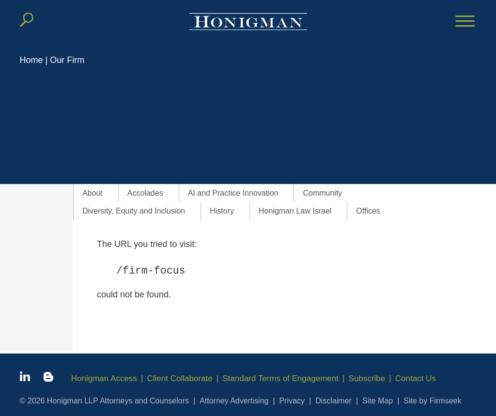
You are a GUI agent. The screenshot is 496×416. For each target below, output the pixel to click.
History (222, 211)
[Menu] (465, 22)
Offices (368, 211)
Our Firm (67, 60)
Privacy (292, 401)
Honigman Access (104, 378)
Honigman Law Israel (295, 211)
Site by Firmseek (432, 401)
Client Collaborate (180, 378)
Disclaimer (333, 401)
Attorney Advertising (234, 401)
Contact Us (415, 378)
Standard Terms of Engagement (281, 378)
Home (31, 60)
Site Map (377, 401)
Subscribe (367, 378)
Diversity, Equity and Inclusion (133, 211)
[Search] (26, 20)
